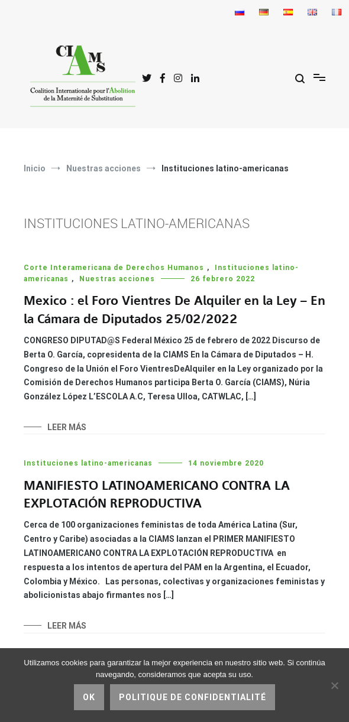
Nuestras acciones (117, 279)
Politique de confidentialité (192, 697)
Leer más (66, 427)
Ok (89, 697)
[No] (334, 685)
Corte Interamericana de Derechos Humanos (114, 268)
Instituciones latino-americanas (88, 463)
